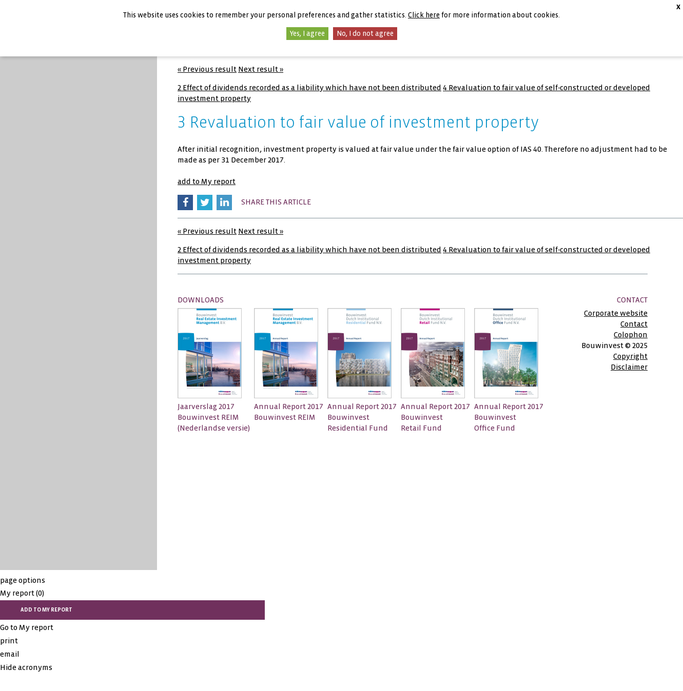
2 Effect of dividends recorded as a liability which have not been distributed (309, 88)
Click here (424, 15)
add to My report (207, 181)
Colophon (631, 335)
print (9, 641)
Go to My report (26, 627)
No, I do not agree (365, 33)
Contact (634, 324)
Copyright (630, 356)
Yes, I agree (307, 33)
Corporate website (616, 313)
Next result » (260, 69)
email (9, 654)
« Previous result (207, 69)
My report (22, 593)
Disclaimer (629, 367)
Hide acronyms (26, 667)
